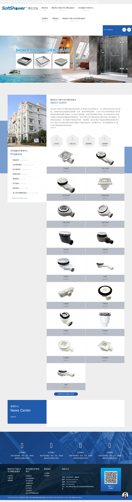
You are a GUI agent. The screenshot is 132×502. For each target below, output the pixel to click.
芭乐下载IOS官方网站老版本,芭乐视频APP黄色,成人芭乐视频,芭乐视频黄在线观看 (49, 1)
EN (129, 29)
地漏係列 (20, 160)
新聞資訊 (55, 18)
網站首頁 (45, 8)
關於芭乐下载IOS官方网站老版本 (63, 8)
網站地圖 (2, 501)
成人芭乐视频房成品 (25, 193)
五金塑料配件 (23, 165)
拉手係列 (19, 183)
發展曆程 (10, 480)
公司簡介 (10, 476)
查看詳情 (53, 127)
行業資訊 (46, 475)
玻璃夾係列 (20, 174)
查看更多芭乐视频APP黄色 (19, 198)
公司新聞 (46, 473)
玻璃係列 (19, 179)
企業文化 (10, 478)
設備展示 (45, 18)
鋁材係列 (20, 188)
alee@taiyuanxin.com (72, 479)
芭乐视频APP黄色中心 (86, 8)
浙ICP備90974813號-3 (75, 497)
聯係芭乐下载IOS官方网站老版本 (74, 18)
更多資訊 (13, 417)
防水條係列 (21, 169)
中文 (124, 29)
